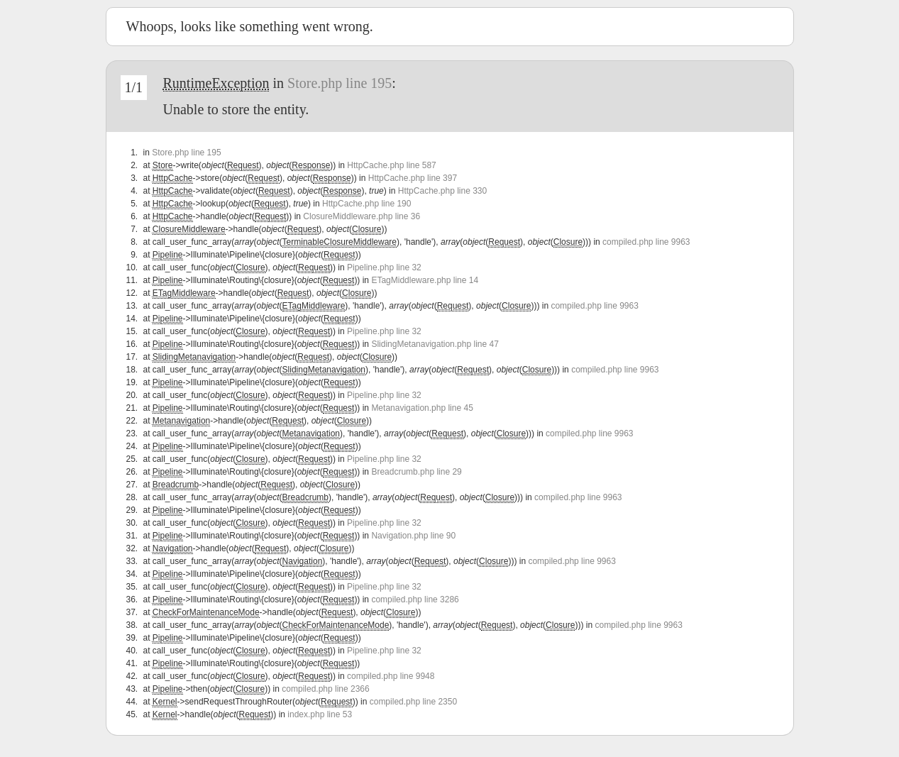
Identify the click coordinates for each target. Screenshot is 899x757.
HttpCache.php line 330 (442, 191)
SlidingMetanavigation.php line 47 (434, 344)
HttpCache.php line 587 (391, 165)
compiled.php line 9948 (390, 676)
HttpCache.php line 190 (366, 204)
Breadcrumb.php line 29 (416, 472)
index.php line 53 (319, 714)
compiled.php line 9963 (646, 242)
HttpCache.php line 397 (412, 178)
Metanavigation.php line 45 (422, 408)
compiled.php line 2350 (413, 702)
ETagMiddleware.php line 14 (424, 280)
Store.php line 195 (339, 83)
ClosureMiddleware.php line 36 (361, 216)
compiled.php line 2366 (325, 689)
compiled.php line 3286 (414, 599)
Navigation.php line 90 (413, 536)
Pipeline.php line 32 (384, 267)
